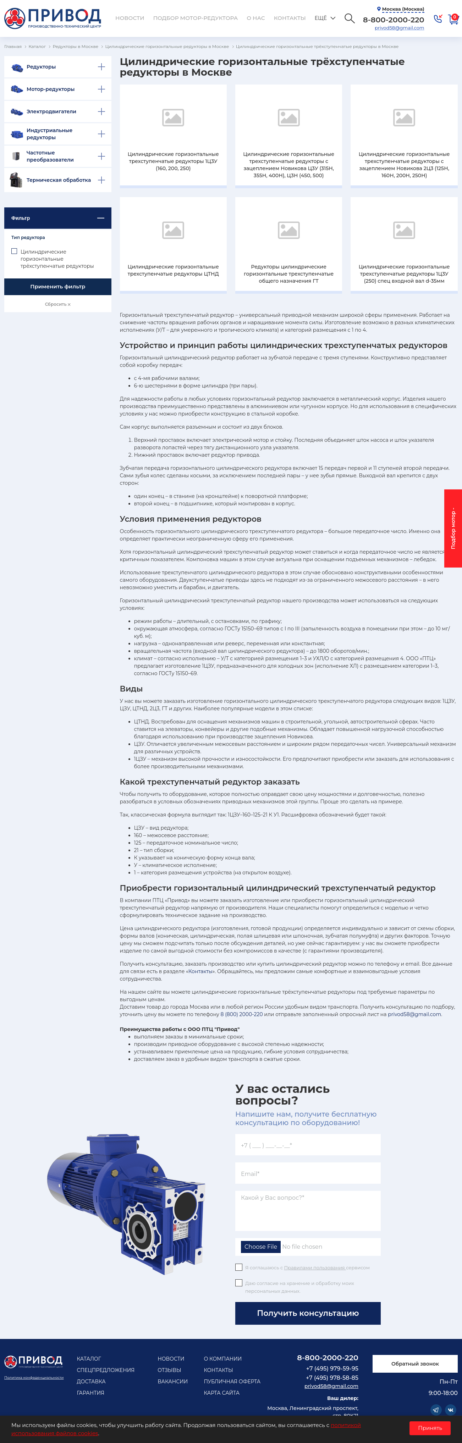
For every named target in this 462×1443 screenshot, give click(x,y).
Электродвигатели (51, 111)
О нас (245, 18)
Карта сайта (222, 1393)
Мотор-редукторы (51, 89)
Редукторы (41, 67)
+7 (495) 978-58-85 (332, 1377)
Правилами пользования (315, 1267)
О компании (223, 1359)
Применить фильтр (57, 286)
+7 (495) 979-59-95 (332, 1368)
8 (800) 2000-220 (242, 1014)
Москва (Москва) (401, 9)
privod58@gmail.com (398, 28)
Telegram (436, 1410)
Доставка (91, 1381)
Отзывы (169, 1370)
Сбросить (58, 304)
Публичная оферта (232, 1381)
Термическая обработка (59, 180)
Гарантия (90, 1393)
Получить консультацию (308, 1313)
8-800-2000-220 (327, 1357)
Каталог (89, 1359)
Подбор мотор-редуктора (190, 18)
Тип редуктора (28, 237)
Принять (430, 1428)
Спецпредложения (105, 1370)
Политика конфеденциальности (34, 1377)
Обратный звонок (415, 1364)
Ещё (307, 18)
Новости (128, 18)
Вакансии (173, 1381)
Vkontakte (450, 1410)
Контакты (277, 18)
